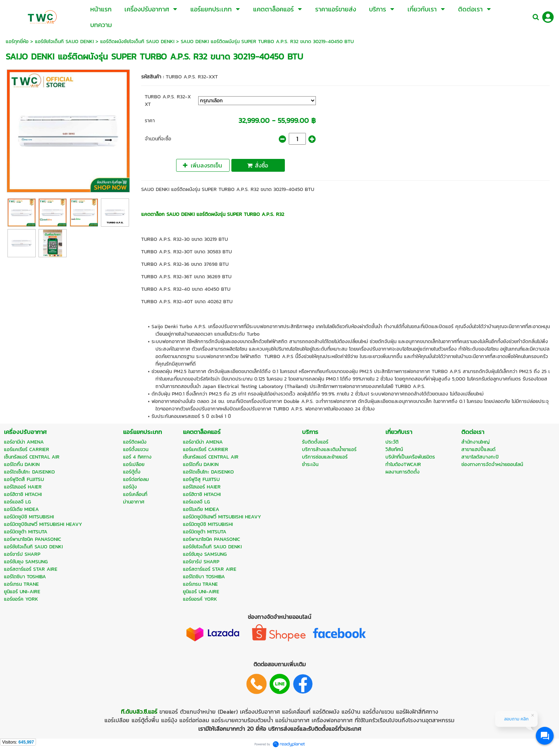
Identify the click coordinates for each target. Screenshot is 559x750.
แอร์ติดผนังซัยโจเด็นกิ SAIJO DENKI (137, 41)
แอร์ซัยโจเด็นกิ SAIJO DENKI (64, 41)
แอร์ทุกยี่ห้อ (17, 41)
